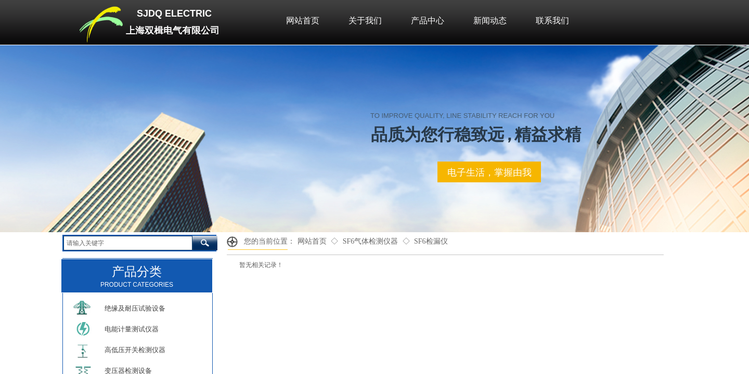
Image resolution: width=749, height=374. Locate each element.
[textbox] (127, 243)
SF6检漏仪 (431, 241)
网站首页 (312, 241)
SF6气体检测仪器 (370, 241)
